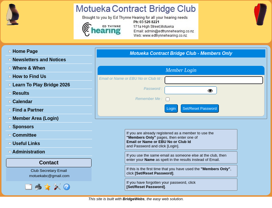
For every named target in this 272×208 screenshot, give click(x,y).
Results (18, 93)
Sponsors (21, 126)
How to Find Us (27, 76)
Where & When (26, 68)
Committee (22, 135)
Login (171, 108)
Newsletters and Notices (37, 59)
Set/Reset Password (200, 108)
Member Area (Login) (33, 118)
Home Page (23, 51)
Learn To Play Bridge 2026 (39, 84)
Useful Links (24, 143)
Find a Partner (26, 109)
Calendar (20, 101)
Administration (26, 151)
